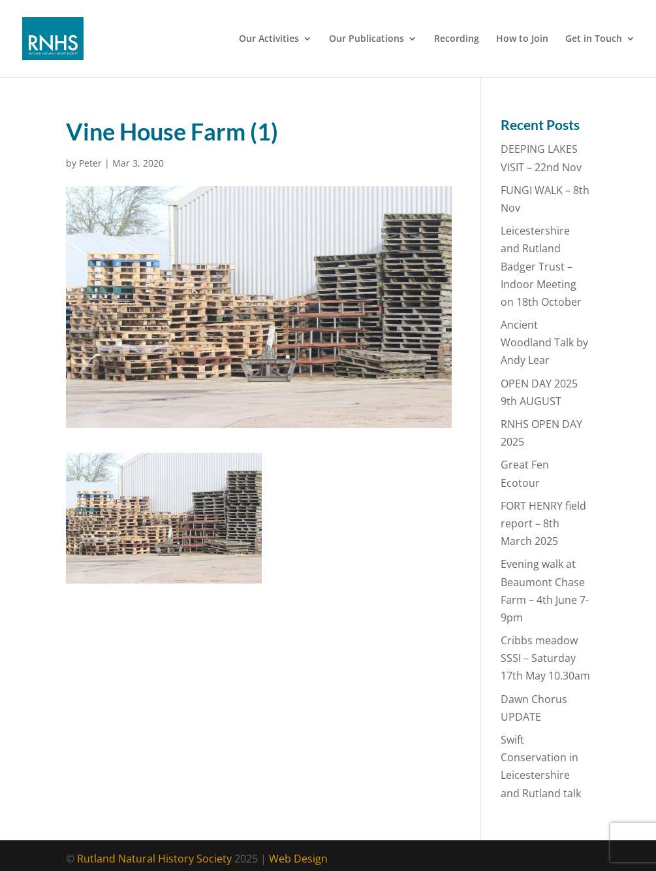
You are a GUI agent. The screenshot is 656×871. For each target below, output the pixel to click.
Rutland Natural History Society (154, 858)
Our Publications (366, 39)
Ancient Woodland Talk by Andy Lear (544, 342)
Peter (90, 163)
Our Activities (269, 39)
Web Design (298, 858)
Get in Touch (593, 39)
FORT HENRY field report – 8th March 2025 (543, 523)
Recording (456, 39)
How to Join (522, 39)
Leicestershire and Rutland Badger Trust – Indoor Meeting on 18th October (541, 266)
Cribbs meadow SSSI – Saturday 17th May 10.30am (545, 658)
